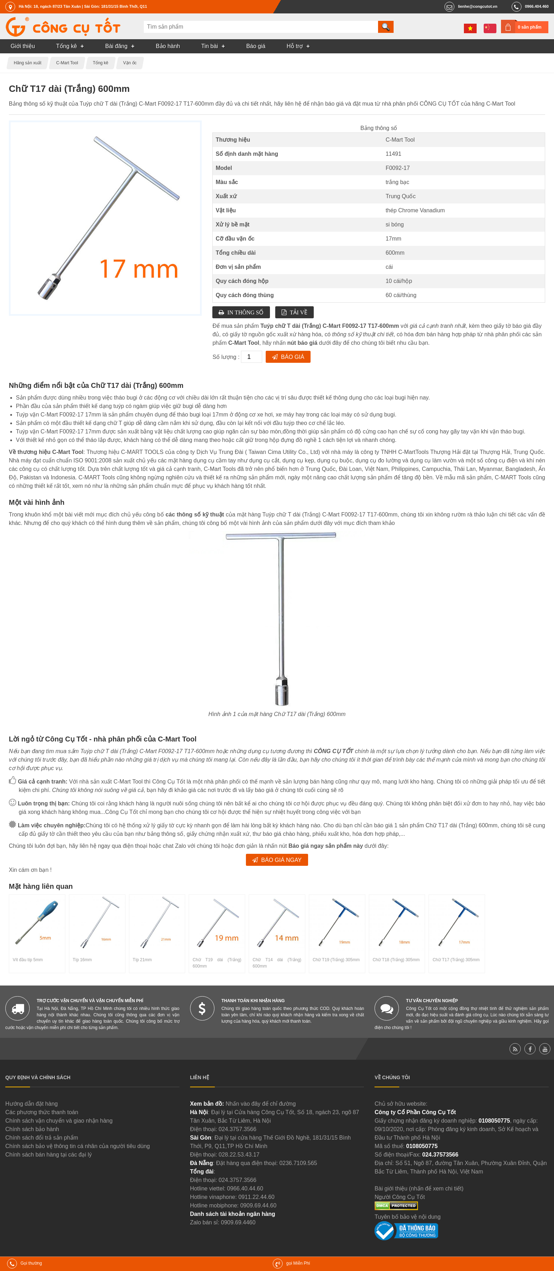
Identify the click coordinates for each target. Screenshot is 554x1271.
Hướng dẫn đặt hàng (31, 1104)
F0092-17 (397, 168)
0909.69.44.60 (258, 1205)
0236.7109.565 (298, 1163)
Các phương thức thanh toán (41, 1112)
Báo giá (292, 357)
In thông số (245, 312)
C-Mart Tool (399, 140)
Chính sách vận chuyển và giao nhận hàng (59, 1121)
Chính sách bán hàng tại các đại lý (48, 1155)
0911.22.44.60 (256, 1197)
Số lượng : (226, 357)
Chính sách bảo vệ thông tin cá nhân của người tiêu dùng (77, 1146)
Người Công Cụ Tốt (400, 1197)
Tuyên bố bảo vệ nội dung (408, 1217)
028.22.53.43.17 (239, 1155)
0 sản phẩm (530, 27)
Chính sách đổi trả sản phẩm (41, 1138)
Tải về (298, 312)
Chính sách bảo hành (32, 1129)
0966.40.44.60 (245, 1189)
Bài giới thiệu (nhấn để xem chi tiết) (419, 1189)
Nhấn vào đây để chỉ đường (260, 1104)
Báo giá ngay (281, 860)
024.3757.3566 (238, 1129)
